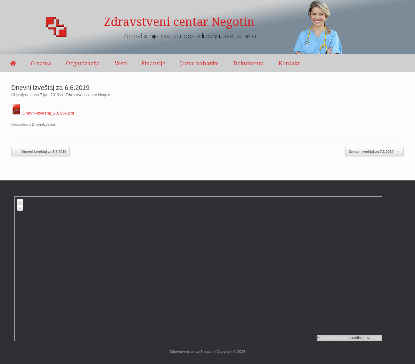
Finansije (153, 63)
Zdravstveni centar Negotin (88, 95)
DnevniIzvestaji (43, 124)
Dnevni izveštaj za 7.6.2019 (374, 151)
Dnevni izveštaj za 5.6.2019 (40, 151)
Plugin (376, 338)
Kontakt (289, 63)
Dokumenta (248, 63)
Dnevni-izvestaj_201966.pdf (42, 113)
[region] (207, 27)
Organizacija (83, 63)
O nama (41, 63)
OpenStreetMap (334, 338)
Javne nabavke (199, 63)
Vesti (121, 63)
